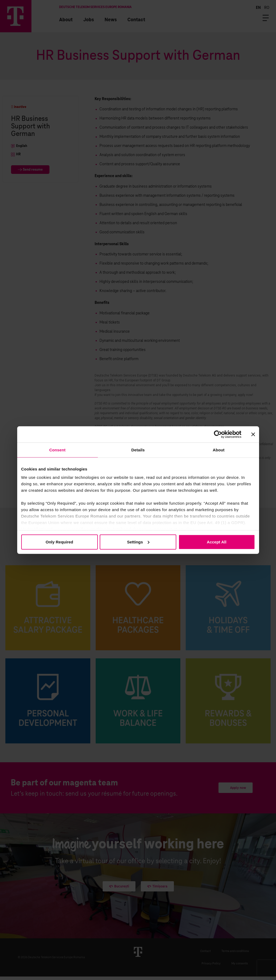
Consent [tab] (57, 449)
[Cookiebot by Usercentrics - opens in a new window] (217, 434)
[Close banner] (253, 434)
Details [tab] (138, 449)
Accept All (217, 541)
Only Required (59, 541)
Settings (138, 541)
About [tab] (219, 449)
